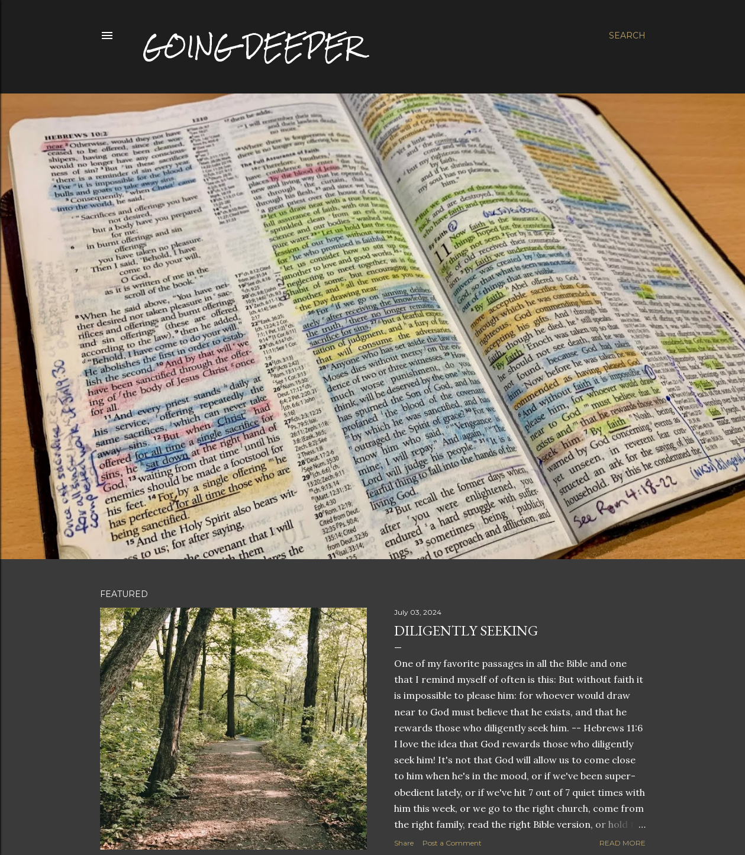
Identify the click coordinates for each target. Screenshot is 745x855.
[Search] (627, 35)
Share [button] (404, 842)
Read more (622, 842)
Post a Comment (452, 842)
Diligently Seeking (466, 630)
